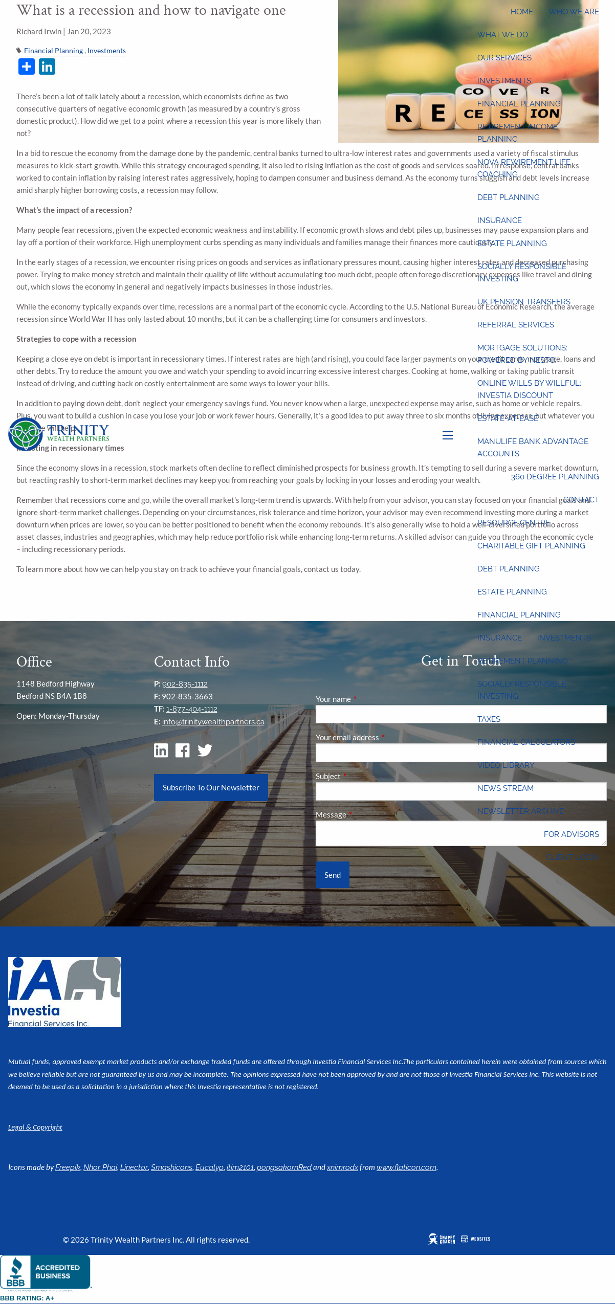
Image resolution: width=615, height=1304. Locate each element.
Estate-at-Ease (507, 418)
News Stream (505, 788)
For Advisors (571, 834)
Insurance (499, 220)
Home (522, 11)
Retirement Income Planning (517, 133)
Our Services (504, 57)
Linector (134, 1167)
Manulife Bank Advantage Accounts (532, 447)
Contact (581, 499)
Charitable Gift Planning (531, 545)
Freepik (67, 1167)
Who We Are (573, 11)
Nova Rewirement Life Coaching (523, 168)
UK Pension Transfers (523, 301)
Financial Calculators (526, 742)
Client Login (572, 857)
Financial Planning (519, 103)
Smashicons (171, 1167)
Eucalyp (209, 1167)
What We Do (502, 34)
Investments (504, 80)
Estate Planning (512, 243)
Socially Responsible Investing (521, 272)
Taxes (488, 719)
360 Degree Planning (555, 476)
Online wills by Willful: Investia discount (529, 389)
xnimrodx (342, 1167)
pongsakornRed (284, 1167)
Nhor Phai (100, 1167)
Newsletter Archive (520, 811)
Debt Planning (508, 197)
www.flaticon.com (406, 1167)
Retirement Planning (522, 661)
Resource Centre (513, 522)
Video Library (506, 765)
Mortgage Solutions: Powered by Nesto (522, 354)
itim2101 (240, 1167)
